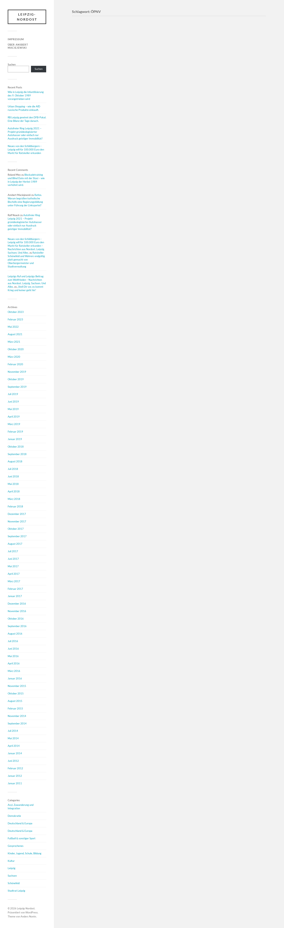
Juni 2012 (13, 760)
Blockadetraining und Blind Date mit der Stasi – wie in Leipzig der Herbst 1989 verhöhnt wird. (26, 180)
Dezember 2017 (17, 513)
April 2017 (14, 573)
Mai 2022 (13, 326)
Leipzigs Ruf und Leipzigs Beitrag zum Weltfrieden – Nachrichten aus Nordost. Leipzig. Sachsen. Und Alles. (27, 281)
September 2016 (17, 626)
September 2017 (17, 536)
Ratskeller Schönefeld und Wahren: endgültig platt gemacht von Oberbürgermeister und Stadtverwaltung (26, 259)
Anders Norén (28, 916)
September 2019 (17, 386)
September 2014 (17, 723)
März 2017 (14, 581)
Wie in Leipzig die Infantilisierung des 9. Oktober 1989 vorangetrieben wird (26, 95)
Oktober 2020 (16, 349)
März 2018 (14, 498)
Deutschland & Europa (20, 823)
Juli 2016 (13, 641)
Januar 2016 (15, 678)
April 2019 (14, 416)
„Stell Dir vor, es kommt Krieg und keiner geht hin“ (25, 288)
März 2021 (14, 341)
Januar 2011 (15, 783)
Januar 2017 (15, 596)
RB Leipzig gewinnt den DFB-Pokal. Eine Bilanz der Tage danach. (27, 119)
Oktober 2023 (16, 311)
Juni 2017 (13, 558)
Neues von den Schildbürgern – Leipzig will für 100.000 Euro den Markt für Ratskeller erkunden (26, 150)
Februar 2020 (15, 364)
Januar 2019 (15, 439)
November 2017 (17, 521)
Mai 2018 (13, 483)
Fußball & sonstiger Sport (21, 838)
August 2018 (15, 461)
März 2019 (14, 424)
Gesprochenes (15, 845)
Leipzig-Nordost (27, 16)
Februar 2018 (15, 506)
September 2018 (17, 454)
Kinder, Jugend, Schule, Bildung (24, 853)
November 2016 (17, 611)
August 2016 (15, 633)
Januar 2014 (15, 753)
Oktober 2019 (16, 379)
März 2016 (14, 670)
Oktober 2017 (16, 528)
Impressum (16, 39)
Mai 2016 (13, 656)
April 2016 (14, 663)
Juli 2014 (13, 730)
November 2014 (17, 716)
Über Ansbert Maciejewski (18, 46)
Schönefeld (14, 883)
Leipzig (11, 868)
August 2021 (15, 334)
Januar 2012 (15, 775)
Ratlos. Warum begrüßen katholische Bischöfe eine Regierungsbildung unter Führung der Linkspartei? (25, 200)
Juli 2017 (13, 551)
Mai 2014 (13, 738)
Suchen (12, 64)
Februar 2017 (15, 588)
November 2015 (17, 685)
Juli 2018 (13, 468)
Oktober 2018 (16, 446)
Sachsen (12, 875)
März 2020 (14, 356)
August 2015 (15, 700)
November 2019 (17, 371)
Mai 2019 (13, 409)
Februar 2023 (15, 319)
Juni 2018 (13, 476)
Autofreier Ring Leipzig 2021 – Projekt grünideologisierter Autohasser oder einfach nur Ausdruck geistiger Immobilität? (25, 133)
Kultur (11, 860)
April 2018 (14, 491)
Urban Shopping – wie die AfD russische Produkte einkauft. (24, 108)
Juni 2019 (13, 401)
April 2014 (14, 745)
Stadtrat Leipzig (16, 890)
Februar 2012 (15, 768)
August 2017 (15, 543)
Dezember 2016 (17, 603)
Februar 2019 (15, 431)
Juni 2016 (13, 648)
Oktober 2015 (16, 693)
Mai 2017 (13, 566)
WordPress (31, 912)
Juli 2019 (13, 394)
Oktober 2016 (16, 618)
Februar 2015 (15, 708)
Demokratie (14, 815)
